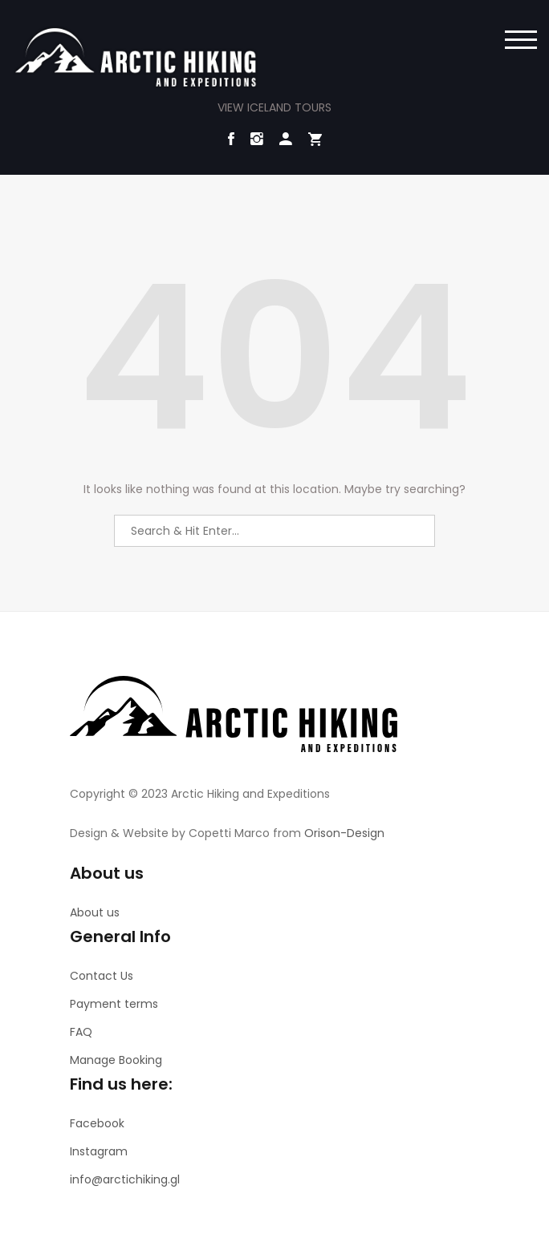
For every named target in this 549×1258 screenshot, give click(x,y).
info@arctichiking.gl (125, 1179)
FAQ (81, 1032)
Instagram (99, 1151)
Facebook (97, 1123)
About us (95, 912)
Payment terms (114, 1004)
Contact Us (101, 976)
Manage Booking (116, 1060)
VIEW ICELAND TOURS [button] (274, 107)
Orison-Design (344, 833)
